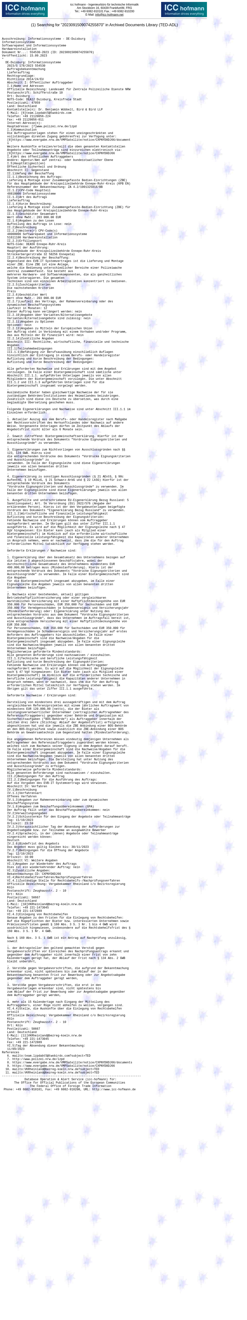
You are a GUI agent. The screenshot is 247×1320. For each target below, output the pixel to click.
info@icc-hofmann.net (109, 14)
